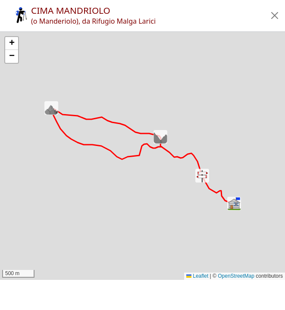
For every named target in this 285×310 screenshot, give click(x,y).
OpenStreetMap (236, 276)
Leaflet (197, 276)
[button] (275, 15)
